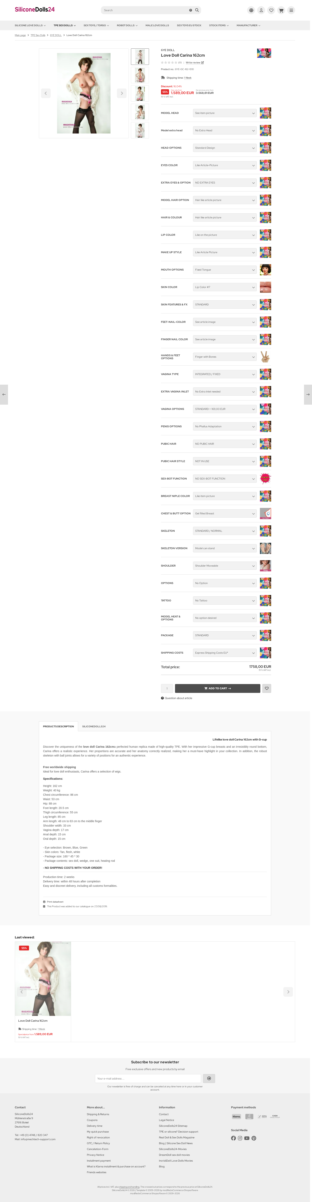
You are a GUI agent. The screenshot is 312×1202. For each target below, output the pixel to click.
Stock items (219, 25)
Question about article (176, 698)
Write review (193, 62)
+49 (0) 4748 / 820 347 (33, 1135)
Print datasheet (55, 901)
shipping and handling (129, 1186)
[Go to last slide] (140, 55)
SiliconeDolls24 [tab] (94, 726)
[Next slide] (140, 131)
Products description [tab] (58, 726)
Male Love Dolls (157, 25)
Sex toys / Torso (96, 25)
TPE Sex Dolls (65, 25)
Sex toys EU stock (189, 25)
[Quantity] (167, 688)
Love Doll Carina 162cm (32, 1020)
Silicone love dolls (30, 25)
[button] (140, 75)
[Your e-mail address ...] (148, 1078)
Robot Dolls (127, 25)
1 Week (187, 77)
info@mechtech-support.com (38, 1139)
